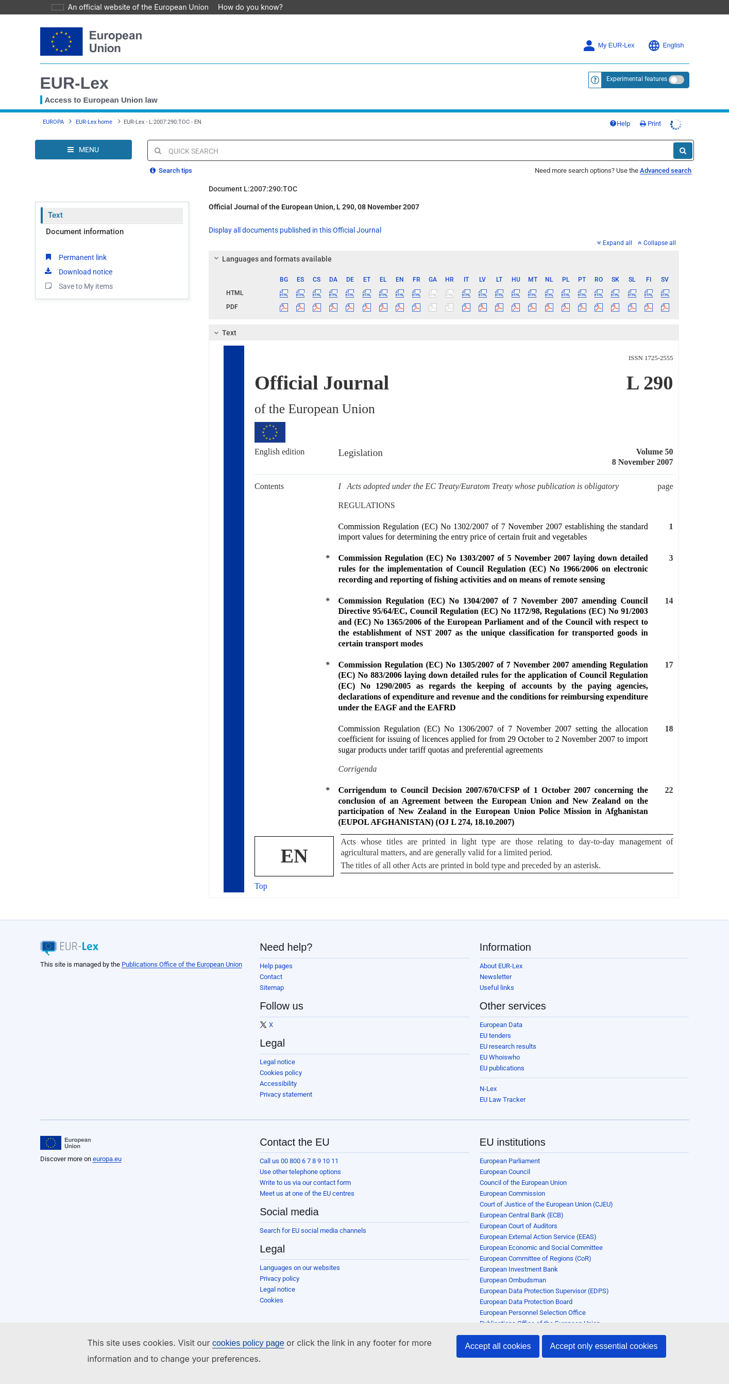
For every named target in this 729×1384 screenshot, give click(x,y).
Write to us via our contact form (305, 1182)
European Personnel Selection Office (533, 1312)
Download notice (77, 271)
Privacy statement (286, 1094)
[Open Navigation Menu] (83, 149)
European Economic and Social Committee (541, 1247)
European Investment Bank (519, 1269)
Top (261, 886)
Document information (85, 231)
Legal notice (277, 1062)
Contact (271, 977)
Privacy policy (279, 1278)
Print (650, 123)
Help (619, 123)
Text (55, 215)
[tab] (444, 259)
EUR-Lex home (94, 122)
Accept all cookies (498, 1346)
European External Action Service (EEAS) (538, 1237)
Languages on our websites (300, 1268)
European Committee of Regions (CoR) (535, 1258)
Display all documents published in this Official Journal (295, 230)
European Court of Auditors (518, 1226)
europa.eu (107, 1159)
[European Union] (65, 1143)
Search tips (171, 170)
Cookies (271, 1300)
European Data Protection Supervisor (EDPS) (544, 1291)
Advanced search (665, 170)
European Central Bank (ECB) (522, 1215)
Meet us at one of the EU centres (307, 1193)
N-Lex (488, 1089)
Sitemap (272, 987)
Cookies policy (281, 1073)
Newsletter (496, 977)
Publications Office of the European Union (182, 964)
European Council (505, 1172)
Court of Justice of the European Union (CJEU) (546, 1204)
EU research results (508, 1046)
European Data (501, 1025)
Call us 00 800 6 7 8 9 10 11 (299, 1161)
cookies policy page (232, 1343)
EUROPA (53, 122)
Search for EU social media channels (313, 1230)
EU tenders (495, 1035)
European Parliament (510, 1161)
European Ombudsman (513, 1280)
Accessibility (278, 1083)
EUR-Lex (74, 83)
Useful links (497, 987)
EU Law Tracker (502, 1099)
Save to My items (78, 286)
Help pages (276, 966)
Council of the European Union (523, 1182)
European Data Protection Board (526, 1302)
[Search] (682, 150)
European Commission (512, 1193)
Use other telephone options (300, 1172)
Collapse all (657, 243)
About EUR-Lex (501, 966)
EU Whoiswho (500, 1057)
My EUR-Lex (609, 45)
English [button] (666, 45)
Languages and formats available (271, 259)
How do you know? (244, 7)
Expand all (614, 243)
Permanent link (75, 257)
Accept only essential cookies (604, 1346)
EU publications (502, 1068)
